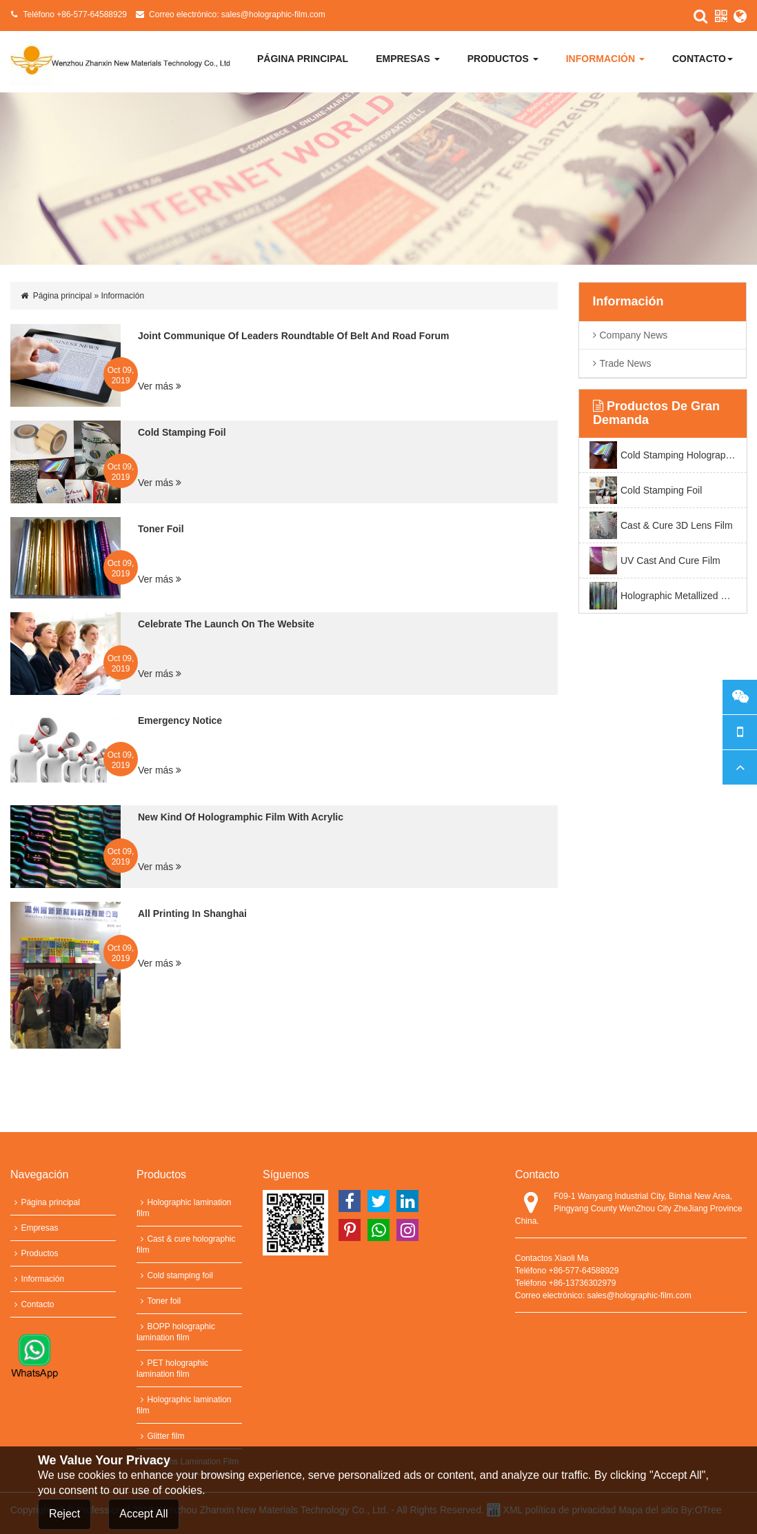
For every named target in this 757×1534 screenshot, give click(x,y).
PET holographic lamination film (172, 1368)
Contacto (702, 58)
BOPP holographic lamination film (176, 1332)
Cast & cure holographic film (186, 1244)
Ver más (159, 386)
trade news (626, 363)
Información (605, 58)
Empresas (407, 58)
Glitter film (160, 1436)
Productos (502, 58)
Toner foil (159, 1301)
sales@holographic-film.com (273, 14)
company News (634, 335)
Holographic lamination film (184, 1208)
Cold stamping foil (175, 1275)
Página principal (302, 58)
